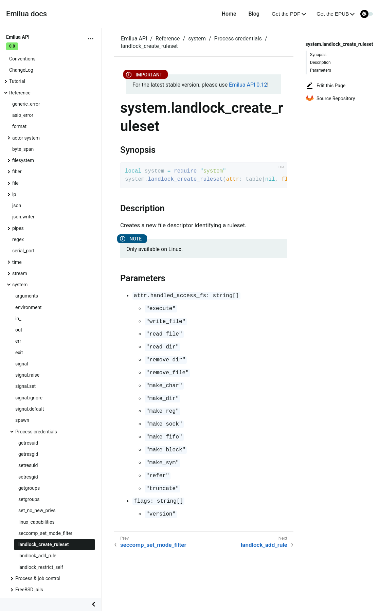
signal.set (25, 386)
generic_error (26, 104)
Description (320, 62)
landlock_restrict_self (40, 567)
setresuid (28, 465)
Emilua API (134, 38)
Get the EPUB (333, 14)
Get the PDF (286, 14)
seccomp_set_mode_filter (45, 533)
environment (28, 307)
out (18, 330)
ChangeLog (21, 70)
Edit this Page (325, 86)
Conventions (22, 58)
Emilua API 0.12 (248, 85)
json (16, 205)
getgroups (29, 488)
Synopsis (318, 54)
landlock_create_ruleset (43, 544)
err (18, 341)
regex (18, 239)
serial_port (23, 250)
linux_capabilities (36, 522)
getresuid (28, 443)
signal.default (29, 409)
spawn (22, 420)
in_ (18, 318)
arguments (26, 296)
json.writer (23, 216)
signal (21, 363)
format (19, 126)
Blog (254, 14)
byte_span (23, 149)
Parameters (320, 70)
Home (229, 14)
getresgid (28, 454)
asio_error (22, 115)
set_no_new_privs (37, 510)
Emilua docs (26, 14)
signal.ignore (28, 397)
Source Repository (330, 98)
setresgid (28, 477)
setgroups (29, 499)
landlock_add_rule (37, 555)
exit (19, 352)
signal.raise (27, 375)
